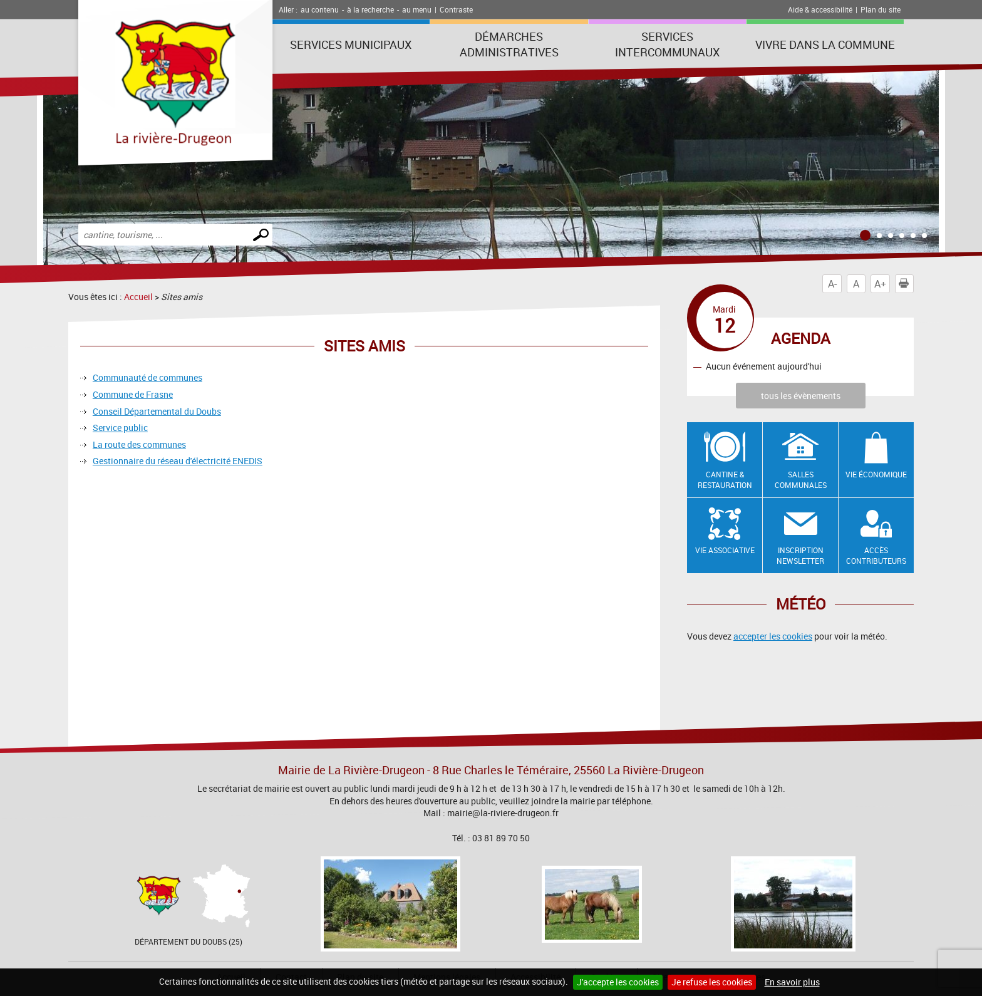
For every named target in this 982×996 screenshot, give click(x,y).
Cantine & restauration (725, 479)
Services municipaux (350, 44)
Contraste (456, 9)
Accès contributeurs (876, 555)
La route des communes (139, 444)
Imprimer (906, 284)
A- (832, 284)
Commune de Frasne (133, 394)
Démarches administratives (509, 44)
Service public (120, 427)
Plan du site (881, 9)
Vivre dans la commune (825, 44)
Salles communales (801, 479)
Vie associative (725, 550)
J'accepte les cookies (618, 982)
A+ (880, 284)
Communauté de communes (147, 377)
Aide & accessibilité (820, 9)
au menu (417, 9)
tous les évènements (800, 396)
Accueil (138, 297)
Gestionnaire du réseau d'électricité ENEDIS (177, 461)
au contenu (320, 9)
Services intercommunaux (667, 44)
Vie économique (876, 474)
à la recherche (370, 9)
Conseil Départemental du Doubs (157, 411)
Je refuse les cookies (711, 982)
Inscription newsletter (800, 555)
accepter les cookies (772, 636)
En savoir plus (792, 982)
